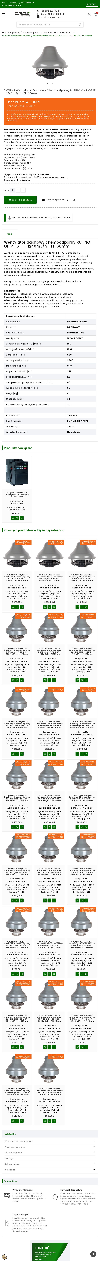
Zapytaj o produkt (52, 199)
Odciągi (9, 1159)
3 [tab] (52, 84)
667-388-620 (27, 2)
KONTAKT (92, 4)
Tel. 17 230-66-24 (10, 2)
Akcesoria (10, 1171)
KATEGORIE (10, 1135)
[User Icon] (89, 14)
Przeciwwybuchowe (15, 1148)
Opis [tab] (9, 233)
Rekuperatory (12, 1165)
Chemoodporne (13, 1153)
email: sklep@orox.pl (11, 5)
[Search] (47, 24)
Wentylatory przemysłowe (19, 1142)
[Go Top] (93, 1254)
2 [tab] (50, 84)
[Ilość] (12, 190)
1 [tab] (47, 84)
